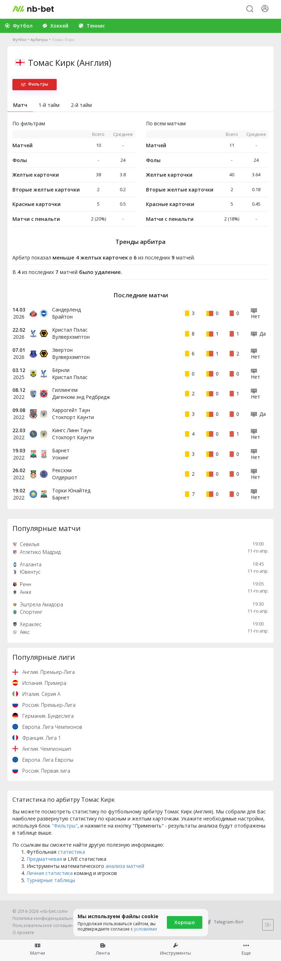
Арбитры (39, 39)
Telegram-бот (224, 922)
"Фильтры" (65, 825)
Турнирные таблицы (51, 880)
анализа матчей (125, 866)
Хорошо (184, 922)
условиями (145, 929)
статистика (71, 851)
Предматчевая (44, 859)
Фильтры (34, 84)
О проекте (23, 932)
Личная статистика (50, 873)
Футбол (19, 39)
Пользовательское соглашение (45, 925)
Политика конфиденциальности (46, 918)
